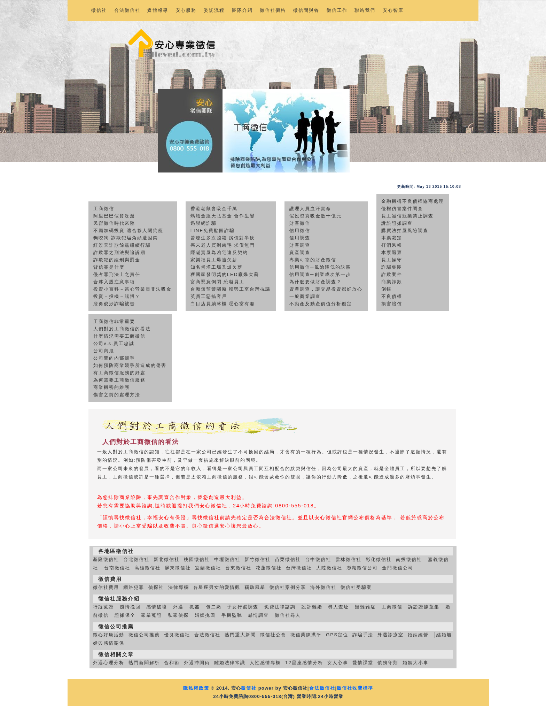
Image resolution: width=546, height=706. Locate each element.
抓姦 (194, 606)
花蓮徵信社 (269, 567)
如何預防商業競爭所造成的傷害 (129, 365)
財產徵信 (299, 223)
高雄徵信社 (147, 567)
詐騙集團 (391, 267)
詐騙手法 (362, 634)
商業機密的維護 (111, 387)
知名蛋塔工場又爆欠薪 (216, 267)
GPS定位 (337, 634)
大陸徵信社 (329, 567)
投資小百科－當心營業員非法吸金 (132, 289)
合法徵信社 (127, 10)
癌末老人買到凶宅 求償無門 (222, 245)
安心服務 (186, 10)
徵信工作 (337, 10)
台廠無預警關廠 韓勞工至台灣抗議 (230, 289)
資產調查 (299, 252)
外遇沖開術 (197, 662)
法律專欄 (178, 587)
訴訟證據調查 (397, 223)
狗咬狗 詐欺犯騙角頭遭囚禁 (125, 237)
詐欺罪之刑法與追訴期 (119, 252)
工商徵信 (103, 208)
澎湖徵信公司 (362, 567)
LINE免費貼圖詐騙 (212, 230)
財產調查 (299, 245)
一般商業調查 (305, 296)
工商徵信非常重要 (114, 321)
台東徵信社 (238, 567)
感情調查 (258, 615)
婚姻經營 (418, 634)
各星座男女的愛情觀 (216, 587)
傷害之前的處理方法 (116, 394)
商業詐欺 (391, 281)
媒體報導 (157, 10)
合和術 (172, 662)
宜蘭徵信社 (208, 567)
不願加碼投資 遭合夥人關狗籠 (128, 230)
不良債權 (391, 296)
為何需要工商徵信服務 (119, 380)
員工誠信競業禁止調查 (407, 215)
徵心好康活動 (108, 634)
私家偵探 (178, 615)
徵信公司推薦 (144, 634)
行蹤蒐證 (103, 606)
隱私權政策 (196, 688)
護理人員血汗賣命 (310, 208)
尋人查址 (338, 606)
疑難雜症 (365, 606)
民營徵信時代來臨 (114, 223)
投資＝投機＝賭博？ (116, 296)
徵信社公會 (273, 634)
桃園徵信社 (197, 559)
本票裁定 (391, 237)
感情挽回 (130, 606)
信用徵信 (299, 230)
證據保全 (125, 615)
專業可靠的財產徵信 (312, 259)
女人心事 (337, 662)
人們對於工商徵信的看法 (122, 328)
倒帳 (386, 289)
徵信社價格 (273, 10)
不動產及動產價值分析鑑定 (320, 303)
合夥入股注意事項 (114, 281)
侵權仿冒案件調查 (402, 208)
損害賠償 (391, 303)
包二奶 (213, 606)
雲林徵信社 (348, 559)
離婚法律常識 (229, 662)
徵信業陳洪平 (306, 634)
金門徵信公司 (397, 567)
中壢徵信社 (227, 559)
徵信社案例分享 (288, 587)
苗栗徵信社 (288, 559)
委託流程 (214, 10)
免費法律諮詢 (280, 606)
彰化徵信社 (379, 559)
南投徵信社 (409, 559)
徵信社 (99, 10)
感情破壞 (156, 606)
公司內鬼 (103, 350)
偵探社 (156, 587)
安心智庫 (393, 10)
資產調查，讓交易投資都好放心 (325, 289)
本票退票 (391, 252)
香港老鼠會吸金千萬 (213, 208)
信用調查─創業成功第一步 (320, 274)
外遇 (178, 606)
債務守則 (387, 662)
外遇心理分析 (108, 662)
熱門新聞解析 (144, 662)
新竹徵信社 (257, 559)
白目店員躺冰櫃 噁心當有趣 (222, 303)
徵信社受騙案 (356, 587)
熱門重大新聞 (240, 634)
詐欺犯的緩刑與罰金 (116, 259)
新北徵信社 (167, 559)
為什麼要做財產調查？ (315, 281)
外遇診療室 (390, 634)
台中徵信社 (318, 559)
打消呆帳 (391, 245)
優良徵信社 (177, 634)
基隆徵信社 (106, 559)
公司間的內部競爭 (114, 358)
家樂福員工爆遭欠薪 (213, 259)
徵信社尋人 (288, 615)
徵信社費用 (106, 587)
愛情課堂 (362, 662)
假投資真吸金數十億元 (315, 215)
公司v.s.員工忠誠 (113, 343)
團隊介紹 (242, 10)
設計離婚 (312, 606)
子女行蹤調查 (242, 606)
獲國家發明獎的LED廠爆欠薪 (224, 274)
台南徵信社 (117, 567)
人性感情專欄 (265, 662)
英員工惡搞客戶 (208, 296)
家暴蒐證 (151, 615)
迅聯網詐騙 (203, 223)
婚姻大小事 (416, 662)
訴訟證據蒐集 (423, 606)
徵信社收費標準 (355, 688)
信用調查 (299, 237)
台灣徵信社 (299, 567)
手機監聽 (231, 615)
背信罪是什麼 (109, 267)
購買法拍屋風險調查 (404, 230)
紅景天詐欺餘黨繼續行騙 (122, 245)
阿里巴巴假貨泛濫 (114, 215)
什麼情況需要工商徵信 (119, 336)
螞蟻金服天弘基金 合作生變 (222, 215)
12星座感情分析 (304, 662)
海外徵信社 (323, 587)
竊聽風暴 (254, 587)
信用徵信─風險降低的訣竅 (320, 267)
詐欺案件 (391, 274)
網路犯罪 (133, 587)
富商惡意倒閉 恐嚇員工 (217, 281)
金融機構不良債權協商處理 (412, 201)
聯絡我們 (364, 10)
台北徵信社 (136, 559)
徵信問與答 (306, 10)
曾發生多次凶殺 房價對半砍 (222, 237)
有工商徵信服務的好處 (119, 372)
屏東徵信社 (178, 567)
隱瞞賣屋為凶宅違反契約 (219, 252)
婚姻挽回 (205, 615)
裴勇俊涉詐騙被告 (114, 303)
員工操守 (391, 259)
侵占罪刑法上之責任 (116, 274)
